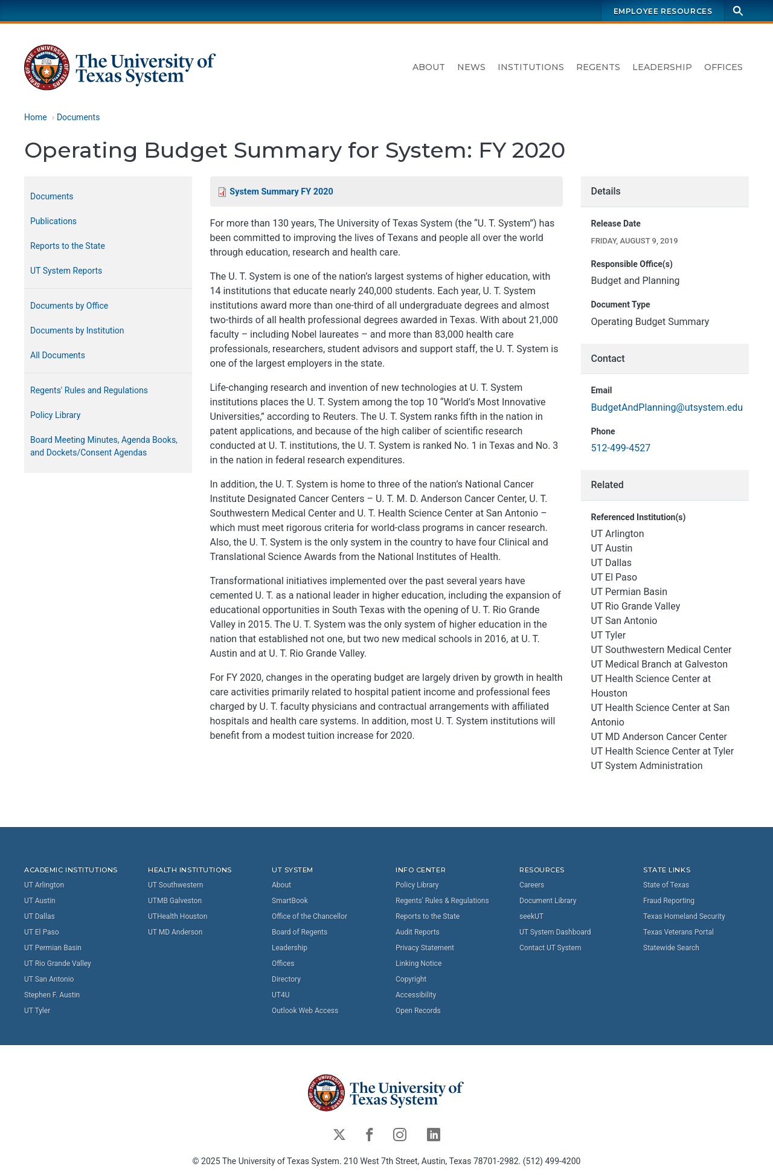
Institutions (531, 67)
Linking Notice (418, 963)
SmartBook (290, 900)
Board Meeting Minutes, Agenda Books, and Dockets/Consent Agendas (104, 446)
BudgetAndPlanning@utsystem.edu (667, 407)
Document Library (547, 900)
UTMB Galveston (175, 900)
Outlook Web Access (305, 1010)
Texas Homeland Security (684, 916)
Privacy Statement (425, 947)
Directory (286, 978)
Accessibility (416, 994)
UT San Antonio (49, 978)
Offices (723, 67)
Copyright (411, 978)
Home (35, 117)
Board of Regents (299, 931)
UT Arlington (44, 884)
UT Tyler (37, 1010)
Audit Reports (418, 931)
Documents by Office (69, 306)
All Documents (57, 355)
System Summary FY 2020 (281, 192)
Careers (531, 884)
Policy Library (55, 415)
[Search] (738, 10)
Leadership (662, 67)
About (428, 67)
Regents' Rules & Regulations (442, 900)
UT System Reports (66, 270)
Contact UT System (550, 947)
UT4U (280, 994)
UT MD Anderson (175, 931)
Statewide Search (671, 947)
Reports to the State (67, 246)
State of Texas (666, 884)
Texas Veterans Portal (678, 931)
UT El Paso (41, 931)
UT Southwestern (175, 884)
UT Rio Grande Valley (57, 963)
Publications (53, 221)
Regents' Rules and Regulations (89, 390)
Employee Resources (663, 11)
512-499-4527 (620, 448)
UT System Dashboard (555, 931)
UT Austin (40, 900)
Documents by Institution (77, 330)
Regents (598, 67)
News (471, 67)
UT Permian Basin (53, 947)
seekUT (531, 916)
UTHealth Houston (177, 916)
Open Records (418, 1010)
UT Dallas (39, 916)
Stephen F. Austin (52, 994)
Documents (78, 117)
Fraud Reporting (668, 900)
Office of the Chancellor (309, 916)
